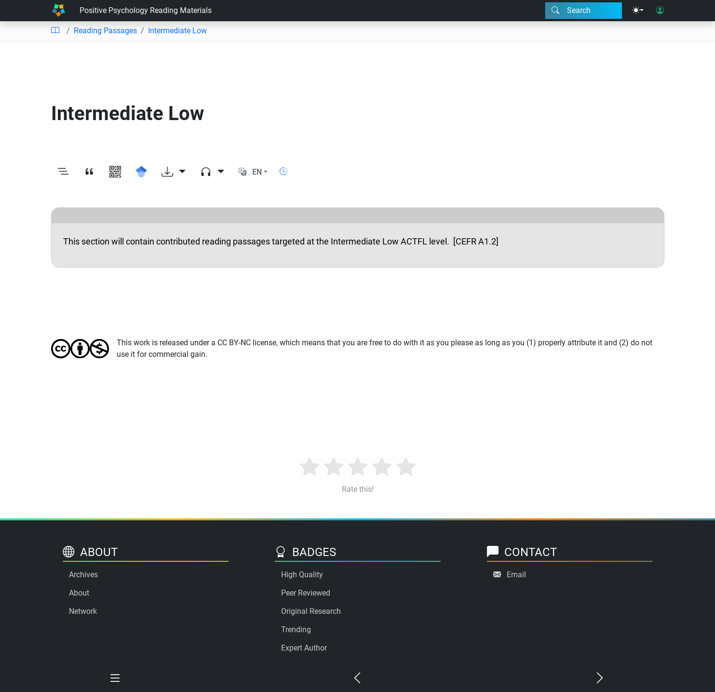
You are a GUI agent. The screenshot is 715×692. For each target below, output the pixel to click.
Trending (296, 629)
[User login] (660, 10)
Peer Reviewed (305, 592)
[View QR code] (115, 172)
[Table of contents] (55, 31)
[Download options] (173, 172)
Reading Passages (105, 30)
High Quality (302, 574)
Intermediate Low (177, 30)
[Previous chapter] (357, 678)
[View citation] (89, 172)
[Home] (58, 10)
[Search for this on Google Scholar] (141, 172)
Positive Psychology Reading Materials (146, 10)
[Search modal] (583, 10)
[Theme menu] (638, 10)
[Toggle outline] (63, 172)
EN (257, 171)
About (79, 592)
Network (83, 611)
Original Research (311, 611)
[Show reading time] (283, 171)
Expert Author (304, 647)
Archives (83, 574)
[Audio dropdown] (212, 172)
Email (516, 574)
